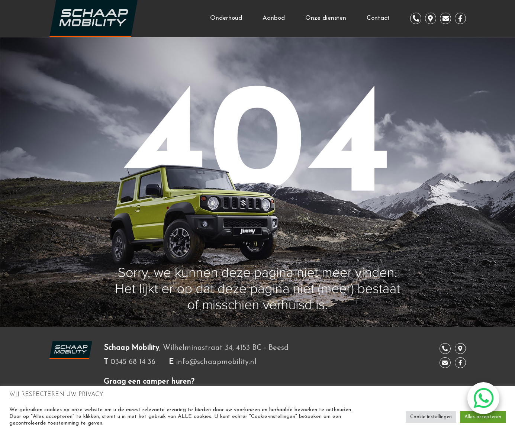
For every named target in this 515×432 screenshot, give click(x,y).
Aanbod (274, 18)
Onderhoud (226, 18)
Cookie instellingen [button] (431, 417)
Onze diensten (325, 18)
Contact (378, 18)
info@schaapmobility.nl (216, 362)
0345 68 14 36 (132, 362)
